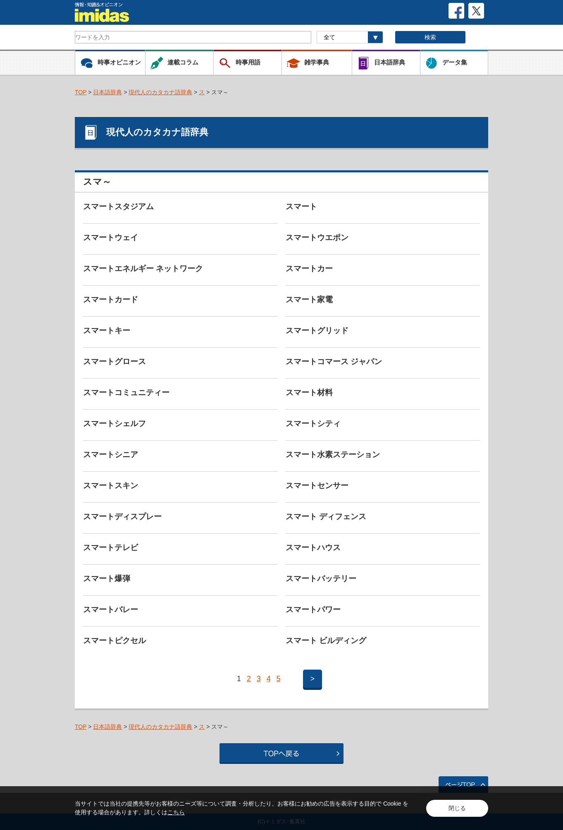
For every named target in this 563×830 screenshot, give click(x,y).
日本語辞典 (107, 92)
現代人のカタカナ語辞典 (160, 92)
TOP (80, 92)
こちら (176, 812)
